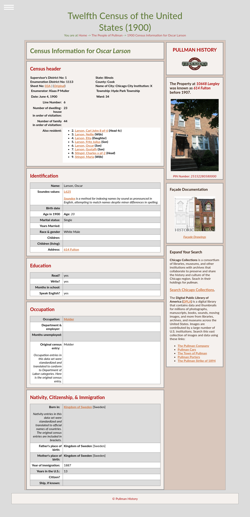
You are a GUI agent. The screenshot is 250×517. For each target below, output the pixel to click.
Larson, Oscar (84, 145)
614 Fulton (71, 249)
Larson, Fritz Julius (88, 142)
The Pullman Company (193, 345)
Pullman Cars (187, 349)
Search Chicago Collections (192, 290)
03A (48, 86)
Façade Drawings (194, 237)
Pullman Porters (189, 357)
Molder (69, 319)
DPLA (187, 301)
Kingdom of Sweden (78, 407)
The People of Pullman (107, 35)
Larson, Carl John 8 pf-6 (91, 130)
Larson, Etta (83, 138)
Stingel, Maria (84, 156)
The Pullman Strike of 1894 (197, 360)
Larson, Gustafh (86, 149)
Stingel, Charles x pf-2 (90, 153)
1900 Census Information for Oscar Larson (156, 35)
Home (83, 35)
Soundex (69, 198)
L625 (67, 191)
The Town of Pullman (192, 353)
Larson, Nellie (84, 134)
